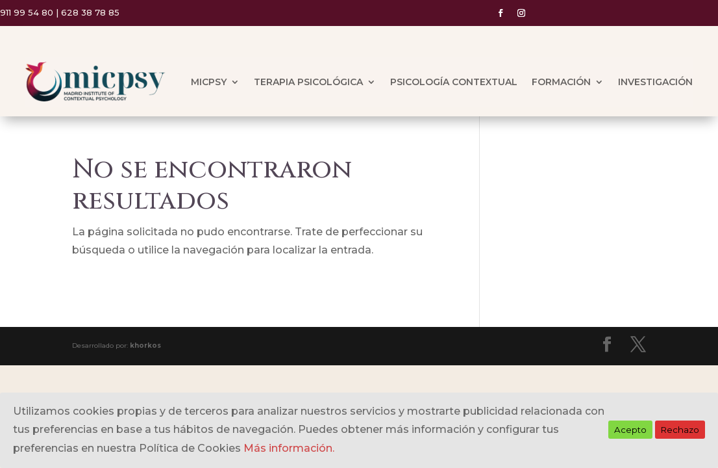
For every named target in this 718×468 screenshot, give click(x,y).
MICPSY (209, 82)
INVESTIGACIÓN (655, 82)
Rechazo (680, 429)
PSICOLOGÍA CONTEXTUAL (453, 82)
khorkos (145, 345)
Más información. (288, 448)
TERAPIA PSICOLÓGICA (308, 82)
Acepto (630, 429)
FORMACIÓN (561, 82)
